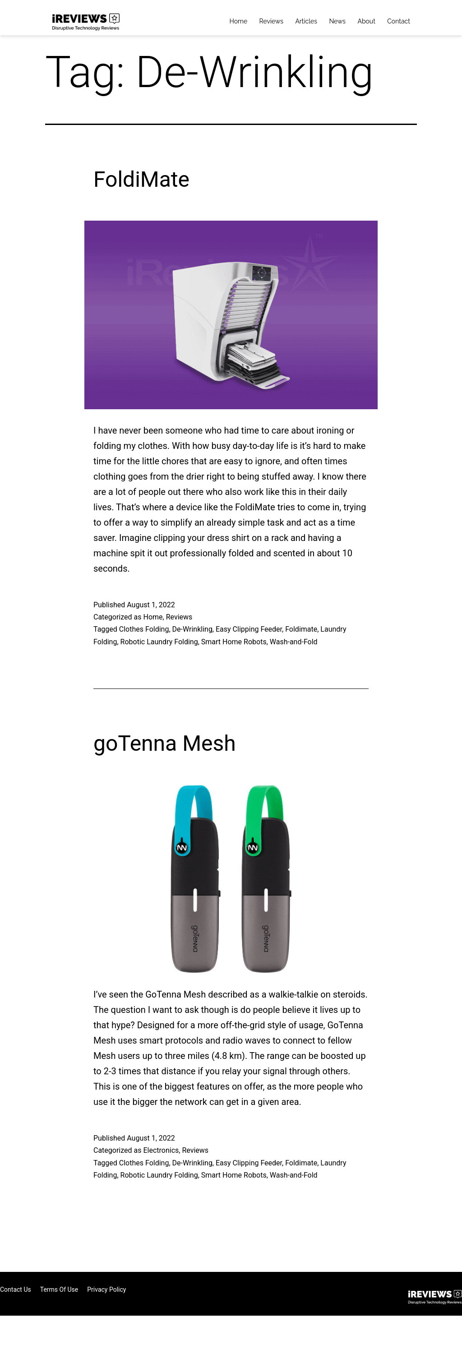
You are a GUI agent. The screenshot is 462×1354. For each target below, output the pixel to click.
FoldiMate (141, 179)
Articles (306, 21)
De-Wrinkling (192, 629)
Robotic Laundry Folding (159, 642)
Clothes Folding (144, 629)
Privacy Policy (106, 1289)
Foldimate (301, 629)
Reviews (271, 21)
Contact (398, 21)
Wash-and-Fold (294, 642)
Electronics (161, 1150)
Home (239, 21)
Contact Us (15, 1289)
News (337, 21)
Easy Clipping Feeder (249, 629)
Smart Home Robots (234, 642)
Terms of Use (59, 1289)
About (366, 21)
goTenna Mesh (164, 743)
